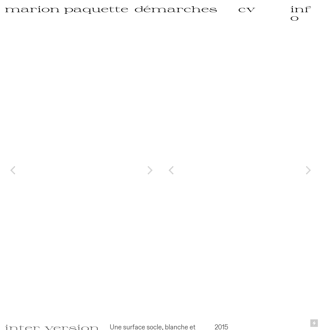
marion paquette (67, 9)
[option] (81, 170)
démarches (175, 9)
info (300, 13)
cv (246, 9)
